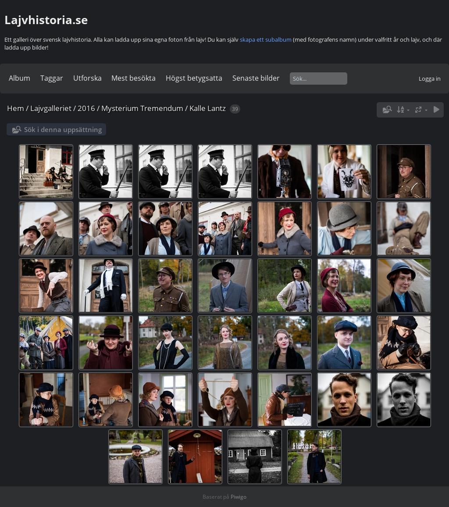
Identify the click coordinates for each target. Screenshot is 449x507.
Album (19, 78)
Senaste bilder (256, 78)
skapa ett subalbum (266, 39)
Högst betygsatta (194, 78)
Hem (15, 108)
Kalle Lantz (207, 108)
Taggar (51, 78)
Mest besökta (133, 78)
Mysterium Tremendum (142, 108)
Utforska (87, 78)
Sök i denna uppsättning (63, 129)
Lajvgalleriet (50, 108)
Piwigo (238, 496)
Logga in (430, 78)
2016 (86, 108)
